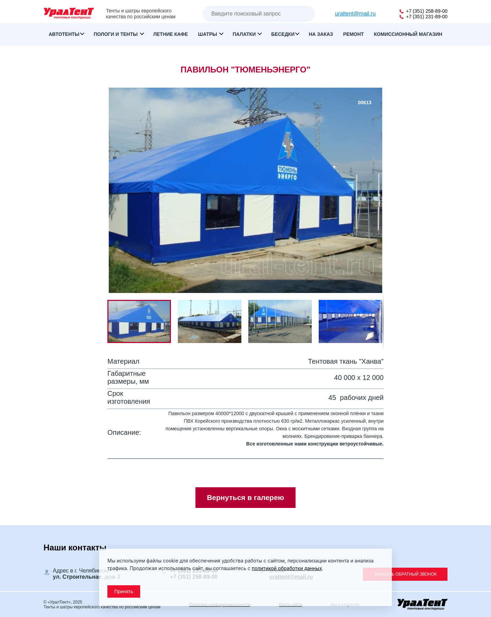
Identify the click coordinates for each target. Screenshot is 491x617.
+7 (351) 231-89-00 (423, 16)
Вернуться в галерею (245, 497)
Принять (123, 591)
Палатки (245, 34)
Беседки (283, 34)
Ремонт (353, 34)
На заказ (321, 34)
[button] (213, 321)
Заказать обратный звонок (405, 574)
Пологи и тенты (116, 34)
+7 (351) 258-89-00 (423, 11)
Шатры (208, 34)
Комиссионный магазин (408, 34)
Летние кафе (170, 34)
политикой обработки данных (287, 568)
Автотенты (64, 34)
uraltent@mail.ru (355, 14)
